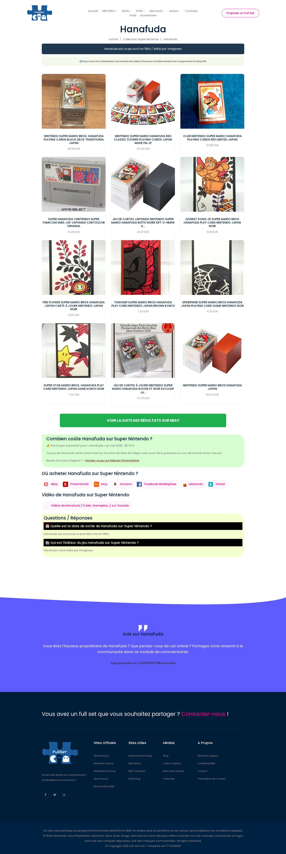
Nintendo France (103, 763)
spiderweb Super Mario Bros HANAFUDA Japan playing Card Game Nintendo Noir (212, 304)
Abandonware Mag (140, 755)
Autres (175, 11)
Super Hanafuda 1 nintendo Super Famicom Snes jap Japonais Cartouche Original (74, 222)
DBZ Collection (137, 771)
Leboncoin (196, 484)
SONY (140, 11)
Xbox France (101, 778)
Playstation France (104, 771)
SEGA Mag (134, 778)
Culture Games (172, 763)
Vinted (220, 484)
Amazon (126, 484)
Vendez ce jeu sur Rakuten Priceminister (112, 460)
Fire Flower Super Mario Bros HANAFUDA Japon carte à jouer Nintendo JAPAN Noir (74, 305)
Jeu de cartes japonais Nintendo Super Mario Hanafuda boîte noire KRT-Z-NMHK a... (143, 222)
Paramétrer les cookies (212, 778)
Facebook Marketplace (160, 484)
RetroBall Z (134, 763)
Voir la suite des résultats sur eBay (143, 420)
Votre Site (169, 778)
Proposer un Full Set (240, 13)
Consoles (191, 11)
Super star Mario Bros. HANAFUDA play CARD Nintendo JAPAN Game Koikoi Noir (73, 387)
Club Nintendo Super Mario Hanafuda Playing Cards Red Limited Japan (212, 138)
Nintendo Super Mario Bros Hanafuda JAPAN (212, 387)
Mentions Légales (208, 755)
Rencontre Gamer (173, 771)
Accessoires (148, 15)
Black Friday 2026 (104, 786)
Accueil (93, 11)
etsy (104, 484)
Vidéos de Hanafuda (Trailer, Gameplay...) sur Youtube (90, 505)
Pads (133, 15)
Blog (165, 755)
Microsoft (157, 11)
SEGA (126, 11)
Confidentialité (206, 763)
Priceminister (79, 484)
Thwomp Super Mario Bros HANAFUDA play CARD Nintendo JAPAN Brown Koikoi (143, 304)
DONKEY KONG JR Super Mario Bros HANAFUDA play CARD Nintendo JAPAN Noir (212, 222)
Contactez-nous (203, 714)
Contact (202, 771)
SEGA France (101, 755)
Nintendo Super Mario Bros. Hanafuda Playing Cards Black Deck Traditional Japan (74, 139)
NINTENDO (110, 11)
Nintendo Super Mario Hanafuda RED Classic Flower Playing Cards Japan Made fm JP (143, 139)
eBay (54, 484)
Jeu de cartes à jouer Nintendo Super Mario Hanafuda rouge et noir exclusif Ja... (143, 388)
